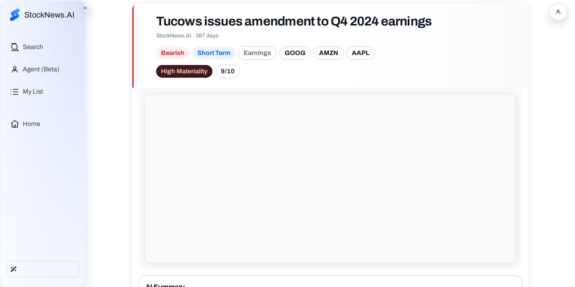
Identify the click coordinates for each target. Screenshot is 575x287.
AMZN (328, 52)
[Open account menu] (558, 12)
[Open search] (26, 47)
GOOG (295, 52)
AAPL (360, 52)
